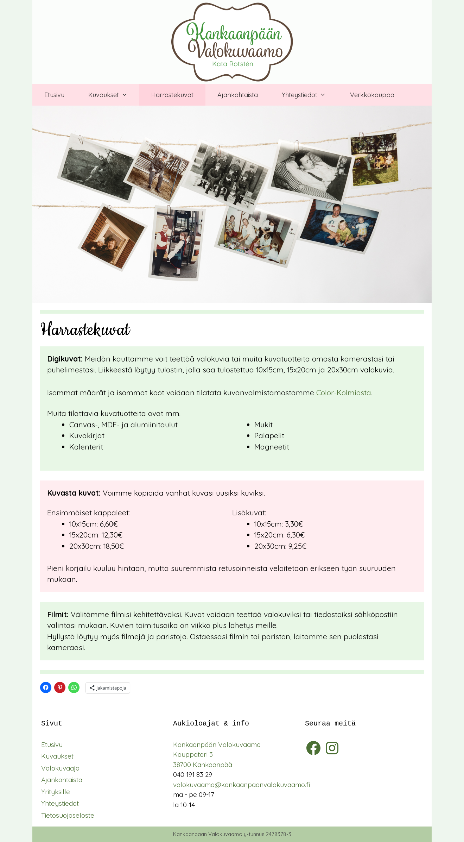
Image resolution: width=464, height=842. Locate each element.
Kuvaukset (57, 756)
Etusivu (54, 95)
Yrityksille (55, 791)
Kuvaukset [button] (113, 95)
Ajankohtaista (237, 95)
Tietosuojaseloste (67, 815)
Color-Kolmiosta (343, 392)
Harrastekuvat (172, 95)
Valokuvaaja (60, 768)
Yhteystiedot (60, 803)
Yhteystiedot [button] (310, 95)
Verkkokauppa (372, 95)
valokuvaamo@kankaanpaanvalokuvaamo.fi (241, 784)
